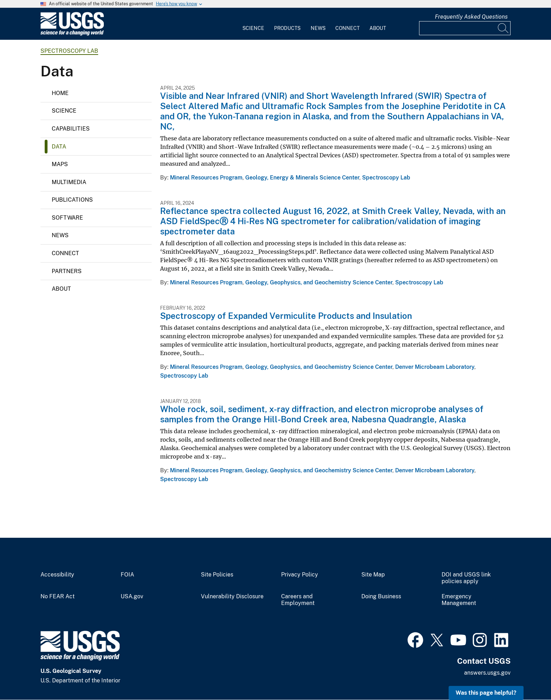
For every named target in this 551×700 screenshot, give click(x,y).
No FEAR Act (57, 596)
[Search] (503, 28)
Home (60, 93)
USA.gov (132, 596)
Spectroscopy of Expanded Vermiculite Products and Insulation (286, 316)
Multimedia (69, 182)
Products (287, 28)
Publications (72, 199)
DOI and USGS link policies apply (466, 578)
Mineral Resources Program (206, 177)
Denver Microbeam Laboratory (434, 367)
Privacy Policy (299, 575)
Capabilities (71, 128)
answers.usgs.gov (487, 672)
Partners (67, 271)
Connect (347, 28)
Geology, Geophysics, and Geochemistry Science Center (318, 282)
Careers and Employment (298, 599)
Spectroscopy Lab (69, 51)
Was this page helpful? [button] (486, 692)
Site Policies (217, 575)
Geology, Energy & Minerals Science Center (302, 177)
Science (253, 28)
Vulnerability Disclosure (232, 596)
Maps (60, 164)
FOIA (127, 575)
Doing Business (381, 596)
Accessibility (57, 575)
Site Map (373, 575)
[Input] (465, 28)
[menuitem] (253, 24)
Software (67, 217)
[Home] (72, 34)
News (318, 28)
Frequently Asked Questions (471, 16)
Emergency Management (459, 599)
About (377, 28)
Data (59, 146)
